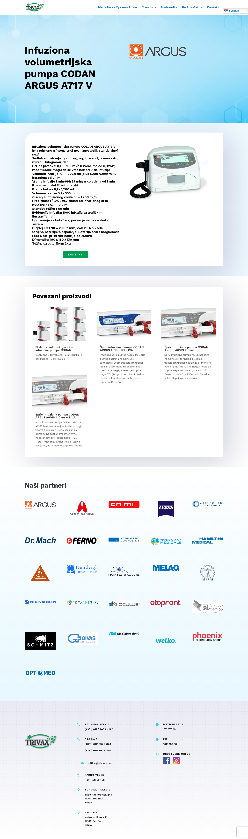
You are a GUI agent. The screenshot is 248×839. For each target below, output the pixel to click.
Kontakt (213, 7)
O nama (147, 7)
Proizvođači (190, 7)
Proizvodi (168, 7)
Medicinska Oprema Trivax (118, 7)
